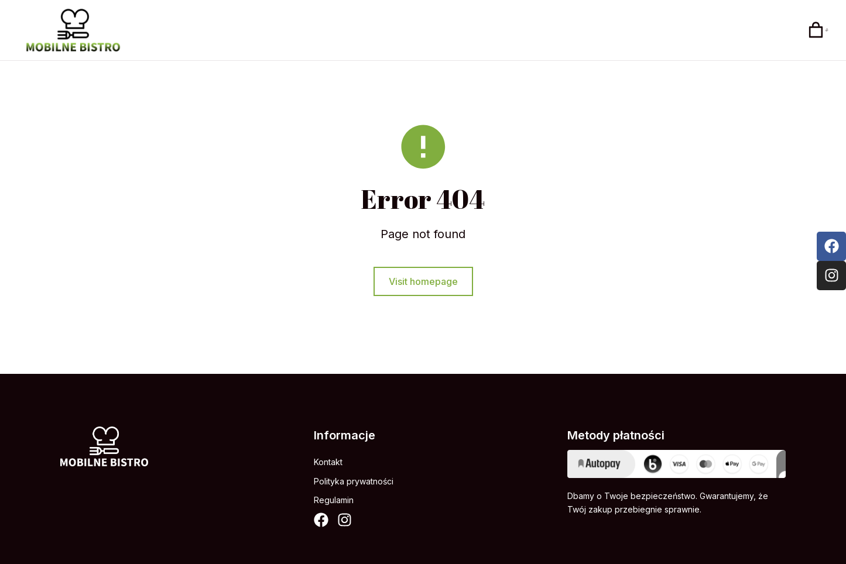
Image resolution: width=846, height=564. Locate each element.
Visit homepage (423, 287)
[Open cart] (819, 31)
